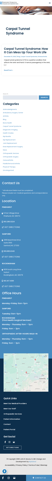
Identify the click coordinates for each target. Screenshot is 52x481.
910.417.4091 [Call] (9, 281)
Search (5, 94)
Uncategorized (8, 170)
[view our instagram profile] (9, 442)
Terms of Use (34, 465)
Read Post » (8, 70)
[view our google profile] (13, 442)
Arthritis (6, 116)
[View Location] (11, 214)
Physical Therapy (9, 167)
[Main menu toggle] (49, 3)
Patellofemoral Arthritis (11, 164)
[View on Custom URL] (26, 372)
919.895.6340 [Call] (9, 251)
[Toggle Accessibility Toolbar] (4, 471)
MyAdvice (32, 461)
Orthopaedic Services (11, 153)
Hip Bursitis (7, 136)
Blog (18, 56)
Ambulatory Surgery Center (13, 113)
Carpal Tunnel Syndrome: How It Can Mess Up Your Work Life (26, 50)
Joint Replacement (10, 143)
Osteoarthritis (42, 56)
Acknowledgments (10, 109)
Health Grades (8, 133)
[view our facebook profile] (5, 442)
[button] (11, 227)
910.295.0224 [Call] (9, 221)
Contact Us (39, 478)
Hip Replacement (9, 140)
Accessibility (10, 465)
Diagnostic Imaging (10, 130)
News (5, 150)
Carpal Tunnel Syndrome (29, 56)
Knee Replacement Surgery (13, 147)
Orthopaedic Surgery (10, 157)
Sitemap (43, 465)
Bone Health (7, 123)
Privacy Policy (21, 465)
